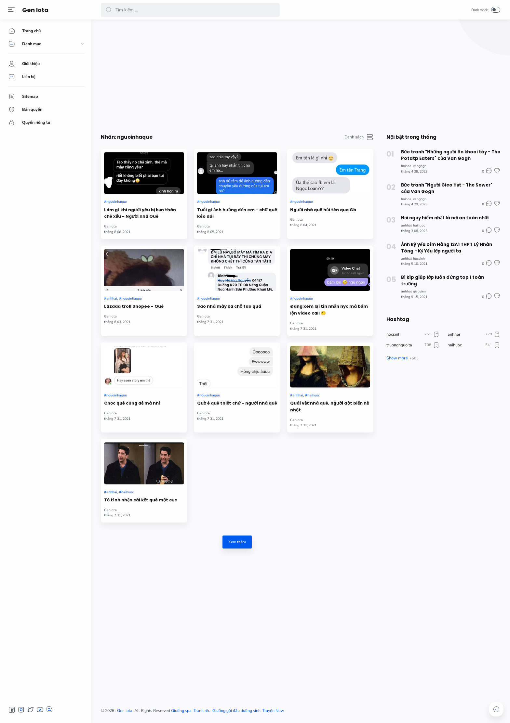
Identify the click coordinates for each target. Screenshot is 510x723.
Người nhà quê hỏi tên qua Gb (323, 210)
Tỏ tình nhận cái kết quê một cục (140, 500)
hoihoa (406, 165)
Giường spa (181, 710)
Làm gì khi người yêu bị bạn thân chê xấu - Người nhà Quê (140, 213)
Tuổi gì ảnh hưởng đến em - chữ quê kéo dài (237, 213)
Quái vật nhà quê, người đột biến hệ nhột (329, 406)
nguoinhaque (116, 201)
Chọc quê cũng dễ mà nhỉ (132, 403)
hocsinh (419, 258)
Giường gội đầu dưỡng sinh (236, 710)
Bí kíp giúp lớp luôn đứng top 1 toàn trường (442, 280)
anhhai (111, 298)
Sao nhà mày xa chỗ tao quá (229, 306)
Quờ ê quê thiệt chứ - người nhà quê (237, 403)
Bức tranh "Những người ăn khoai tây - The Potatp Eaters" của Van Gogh (450, 155)
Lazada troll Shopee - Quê (134, 306)
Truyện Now (273, 710)
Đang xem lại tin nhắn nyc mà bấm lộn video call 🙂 (329, 309)
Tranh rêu (202, 710)
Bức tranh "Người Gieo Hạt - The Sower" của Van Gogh (446, 188)
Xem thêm (237, 542)
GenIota (110, 226)
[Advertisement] (296, 74)
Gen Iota (35, 10)
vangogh (419, 165)
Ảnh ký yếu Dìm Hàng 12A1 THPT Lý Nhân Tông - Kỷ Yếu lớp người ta (446, 247)
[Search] (190, 10)
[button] (11, 9)
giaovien (419, 291)
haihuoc (313, 395)
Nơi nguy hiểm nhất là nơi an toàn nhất (445, 218)
